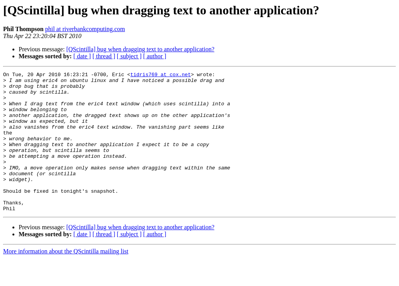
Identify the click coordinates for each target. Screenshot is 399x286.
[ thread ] (103, 56)
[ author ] (155, 56)
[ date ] (82, 56)
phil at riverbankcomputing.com (85, 29)
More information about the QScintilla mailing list (65, 279)
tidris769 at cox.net (160, 75)
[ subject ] (129, 56)
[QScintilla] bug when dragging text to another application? (140, 49)
